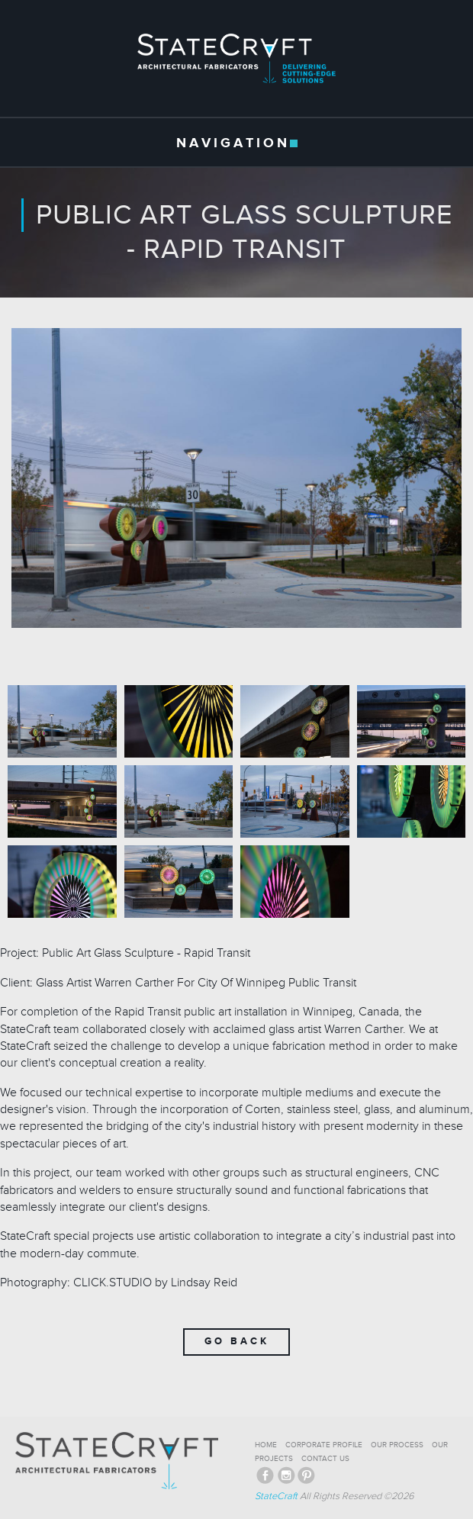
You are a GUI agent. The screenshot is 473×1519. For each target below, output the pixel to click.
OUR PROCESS (397, 1445)
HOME (266, 1445)
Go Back (236, 1341)
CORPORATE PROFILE (323, 1445)
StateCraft (276, 1496)
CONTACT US (325, 1458)
